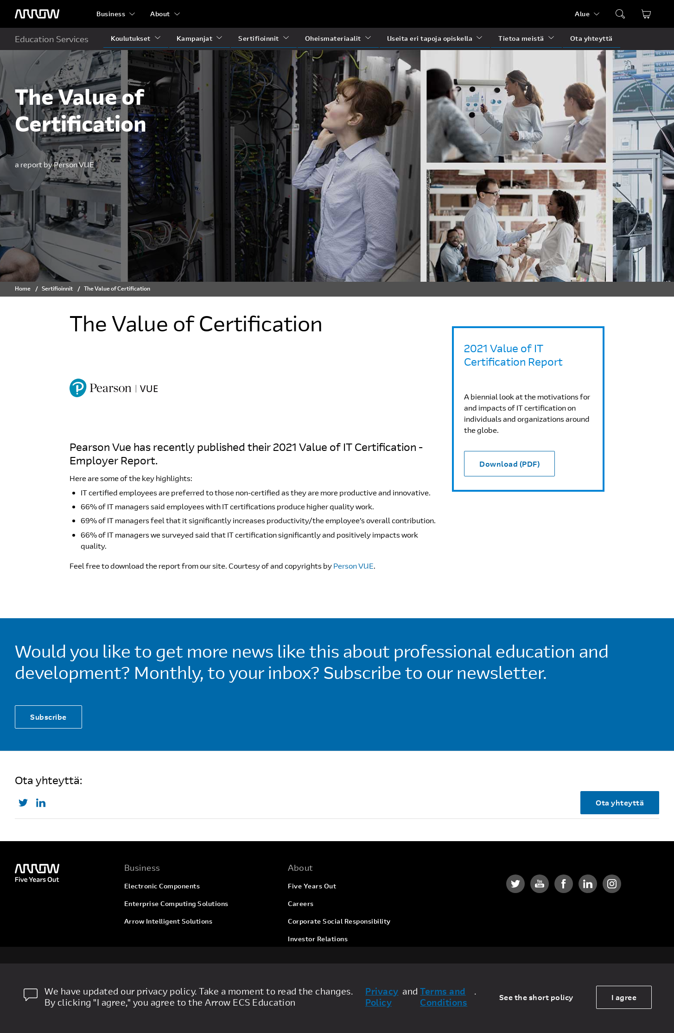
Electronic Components (162, 885)
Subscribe (48, 717)
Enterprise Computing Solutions (176, 903)
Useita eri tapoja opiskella (430, 38)
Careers (301, 903)
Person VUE (353, 565)
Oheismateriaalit (333, 38)
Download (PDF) (509, 464)
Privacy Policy (382, 997)
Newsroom (305, 956)
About (160, 13)
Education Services (52, 38)
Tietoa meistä (521, 38)
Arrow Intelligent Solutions (168, 921)
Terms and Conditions (443, 997)
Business (110, 13)
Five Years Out (312, 885)
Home (23, 288)
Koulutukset (131, 38)
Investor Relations (318, 938)
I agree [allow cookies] (624, 997)
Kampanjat (195, 38)
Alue (582, 13)
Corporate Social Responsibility (339, 921)
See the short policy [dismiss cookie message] (536, 997)
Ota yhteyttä (591, 38)
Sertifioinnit (258, 38)
